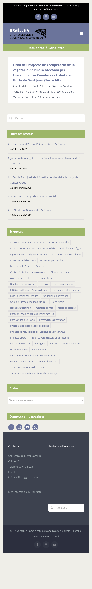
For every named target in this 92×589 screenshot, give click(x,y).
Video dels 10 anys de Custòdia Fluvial (33, 196)
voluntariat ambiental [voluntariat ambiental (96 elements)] (21, 361)
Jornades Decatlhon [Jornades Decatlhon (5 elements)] (20, 307)
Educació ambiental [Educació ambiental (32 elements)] (62, 284)
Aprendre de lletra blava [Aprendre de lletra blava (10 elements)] (23, 260)
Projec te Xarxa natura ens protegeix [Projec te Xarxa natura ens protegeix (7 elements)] (50, 337)
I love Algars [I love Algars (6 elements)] (57, 301)
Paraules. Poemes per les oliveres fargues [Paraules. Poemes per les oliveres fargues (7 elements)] (32, 313)
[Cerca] (11, 118)
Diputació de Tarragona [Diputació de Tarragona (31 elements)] (22, 284)
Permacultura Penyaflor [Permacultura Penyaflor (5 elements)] (52, 319)
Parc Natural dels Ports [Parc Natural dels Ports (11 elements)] (22, 319)
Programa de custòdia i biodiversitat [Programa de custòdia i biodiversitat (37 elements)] (29, 325)
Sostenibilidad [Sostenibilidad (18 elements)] (39, 349)
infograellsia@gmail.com (46, 8)
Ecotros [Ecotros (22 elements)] (44, 284)
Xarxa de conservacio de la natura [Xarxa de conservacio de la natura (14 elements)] (28, 367)
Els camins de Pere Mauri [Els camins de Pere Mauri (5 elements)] (65, 290)
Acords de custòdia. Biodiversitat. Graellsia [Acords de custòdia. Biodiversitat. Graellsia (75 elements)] (32, 248)
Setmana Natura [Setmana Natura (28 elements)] (71, 343)
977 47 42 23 (70, 5)
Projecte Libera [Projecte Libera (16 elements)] (18, 337)
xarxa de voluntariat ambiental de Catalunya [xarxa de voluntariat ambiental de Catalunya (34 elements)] (33, 373)
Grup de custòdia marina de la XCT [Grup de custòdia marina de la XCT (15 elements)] (28, 301)
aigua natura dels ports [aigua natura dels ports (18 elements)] (41, 254)
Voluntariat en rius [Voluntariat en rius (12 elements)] (48, 361)
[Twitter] (35, 427)
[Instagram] (19, 427)
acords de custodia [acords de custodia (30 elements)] (59, 242)
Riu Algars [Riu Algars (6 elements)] (39, 343)
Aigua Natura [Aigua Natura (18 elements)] (17, 254)
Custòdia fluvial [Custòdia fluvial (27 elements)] (45, 278)
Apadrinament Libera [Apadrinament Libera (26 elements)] (69, 254)
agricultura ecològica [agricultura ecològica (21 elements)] (70, 248)
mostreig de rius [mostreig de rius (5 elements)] (44, 307)
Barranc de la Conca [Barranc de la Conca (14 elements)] (20, 266)
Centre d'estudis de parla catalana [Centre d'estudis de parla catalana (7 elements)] (28, 272)
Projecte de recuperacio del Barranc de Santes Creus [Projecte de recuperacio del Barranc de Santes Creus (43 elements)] (37, 331)
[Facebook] (11, 427)
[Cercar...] (46, 118)
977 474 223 (26, 466)
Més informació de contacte (25, 492)
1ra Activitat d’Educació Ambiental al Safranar (37, 144)
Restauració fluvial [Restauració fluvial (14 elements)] (20, 343)
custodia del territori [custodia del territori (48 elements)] (21, 278)
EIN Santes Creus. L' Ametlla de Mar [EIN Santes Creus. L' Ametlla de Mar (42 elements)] (29, 290)
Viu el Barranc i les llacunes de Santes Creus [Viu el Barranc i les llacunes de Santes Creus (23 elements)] (33, 355)
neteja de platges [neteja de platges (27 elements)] (66, 307)
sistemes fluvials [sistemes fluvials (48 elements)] (19, 349)
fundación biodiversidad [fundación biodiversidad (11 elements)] (56, 295)
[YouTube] (27, 427)
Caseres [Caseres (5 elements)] (40, 266)
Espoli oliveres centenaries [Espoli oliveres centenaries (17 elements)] (24, 295)
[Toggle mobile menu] (82, 33)
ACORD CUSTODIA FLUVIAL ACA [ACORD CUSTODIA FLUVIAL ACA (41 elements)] (27, 242)
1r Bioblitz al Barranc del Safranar (30, 210)
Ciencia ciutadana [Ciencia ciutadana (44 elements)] (60, 272)
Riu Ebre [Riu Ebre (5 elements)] (53, 343)
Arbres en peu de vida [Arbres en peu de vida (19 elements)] (51, 260)
